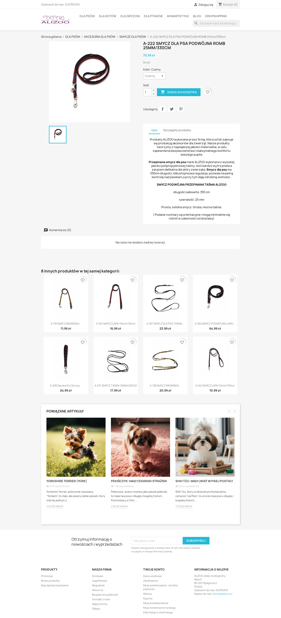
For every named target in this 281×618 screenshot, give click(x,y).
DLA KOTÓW (107, 16)
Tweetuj (171, 109)
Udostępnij (162, 109)
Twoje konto (154, 569)
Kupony (148, 598)
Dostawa (97, 576)
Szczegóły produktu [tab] (177, 130)
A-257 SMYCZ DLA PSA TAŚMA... (165, 323)
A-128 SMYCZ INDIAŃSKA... (165, 385)
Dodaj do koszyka (179, 92)
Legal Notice (99, 580)
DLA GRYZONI (130, 16)
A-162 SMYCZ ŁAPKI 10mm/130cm (215, 385)
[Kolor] (154, 76)
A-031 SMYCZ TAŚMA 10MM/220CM (116, 385)
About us (97, 590)
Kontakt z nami (101, 599)
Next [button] (234, 411)
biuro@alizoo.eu (222, 593)
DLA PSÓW (87, 16)
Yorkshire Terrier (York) (66, 481)
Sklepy (96, 608)
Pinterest (180, 109)
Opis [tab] (154, 130)
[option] (76, 466)
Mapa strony (100, 604)
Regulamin (98, 585)
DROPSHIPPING (216, 16)
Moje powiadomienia (155, 603)
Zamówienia (150, 580)
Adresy (147, 593)
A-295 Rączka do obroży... (66, 385)
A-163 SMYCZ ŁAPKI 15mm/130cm (115, 323)
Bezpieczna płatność (105, 594)
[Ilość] (147, 92)
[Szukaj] (216, 23)
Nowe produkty (50, 580)
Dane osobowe (152, 576)
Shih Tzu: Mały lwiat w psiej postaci (204, 481)
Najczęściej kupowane (54, 585)
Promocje (47, 576)
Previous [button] (229, 411)
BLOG (197, 16)
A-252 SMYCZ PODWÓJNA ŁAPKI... (215, 323)
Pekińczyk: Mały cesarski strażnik (139, 481)
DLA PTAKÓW (153, 16)
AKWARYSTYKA (178, 16)
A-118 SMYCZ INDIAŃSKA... (66, 323)
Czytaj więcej (54, 506)
